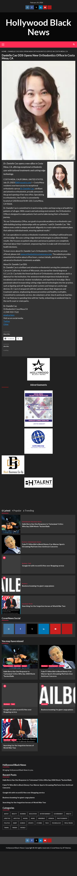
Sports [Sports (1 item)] (30, 823)
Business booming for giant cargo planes (38, 586)
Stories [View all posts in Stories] (39, 521)
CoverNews (55, 848)
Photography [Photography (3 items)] (62, 818)
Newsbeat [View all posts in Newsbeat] (34, 521)
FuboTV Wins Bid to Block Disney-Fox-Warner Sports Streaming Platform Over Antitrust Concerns (57, 673)
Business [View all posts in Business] (25, 542)
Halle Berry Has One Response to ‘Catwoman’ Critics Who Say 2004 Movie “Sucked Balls (19, 673)
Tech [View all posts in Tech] (29, 563)
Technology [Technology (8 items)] (56, 823)
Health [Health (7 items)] (68, 813)
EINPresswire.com (23, 182)
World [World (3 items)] (22, 827)
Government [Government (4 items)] (58, 813)
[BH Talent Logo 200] (38, 482)
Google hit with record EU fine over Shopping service (43, 566)
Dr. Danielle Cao (27, 188)
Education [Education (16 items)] (33, 813)
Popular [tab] (17, 510)
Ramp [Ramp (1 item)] (15, 823)
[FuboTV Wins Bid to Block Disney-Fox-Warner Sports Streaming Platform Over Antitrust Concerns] (11, 544)
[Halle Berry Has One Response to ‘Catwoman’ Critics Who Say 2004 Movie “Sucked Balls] (11, 524)
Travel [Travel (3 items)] (6, 827)
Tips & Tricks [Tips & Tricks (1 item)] (68, 823)
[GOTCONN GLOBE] (38, 441)
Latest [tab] (6, 510)
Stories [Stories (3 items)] (39, 823)
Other (6, 324)
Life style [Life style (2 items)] (16, 818)
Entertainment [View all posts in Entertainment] (26, 521)
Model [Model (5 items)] (25, 818)
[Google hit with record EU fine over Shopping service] (20, 695)
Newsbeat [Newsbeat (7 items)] (41, 818)
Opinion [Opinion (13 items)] (51, 818)
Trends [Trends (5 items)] (14, 827)
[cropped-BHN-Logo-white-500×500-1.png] (38, 369)
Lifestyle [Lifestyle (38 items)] (7, 818)
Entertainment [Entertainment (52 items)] (45, 813)
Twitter (6, 321)
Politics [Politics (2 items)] (7, 823)
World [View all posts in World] (30, 603)
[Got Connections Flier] (38, 408)
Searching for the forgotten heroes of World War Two (43, 606)
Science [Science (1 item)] (22, 823)
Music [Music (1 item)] (33, 818)
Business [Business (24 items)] (23, 813)
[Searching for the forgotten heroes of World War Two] (11, 605)
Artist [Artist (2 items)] (6, 813)
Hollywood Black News (38, 26)
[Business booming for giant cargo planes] (11, 584)
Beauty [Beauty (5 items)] (14, 813)
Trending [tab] (29, 510)
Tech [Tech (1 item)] (47, 823)
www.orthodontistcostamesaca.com (36, 254)
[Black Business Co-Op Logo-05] (13, 464)
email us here (8, 315)
